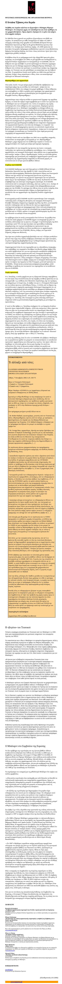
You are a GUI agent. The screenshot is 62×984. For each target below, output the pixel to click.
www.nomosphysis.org (11, 930)
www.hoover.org (10, 950)
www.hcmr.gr (9, 969)
